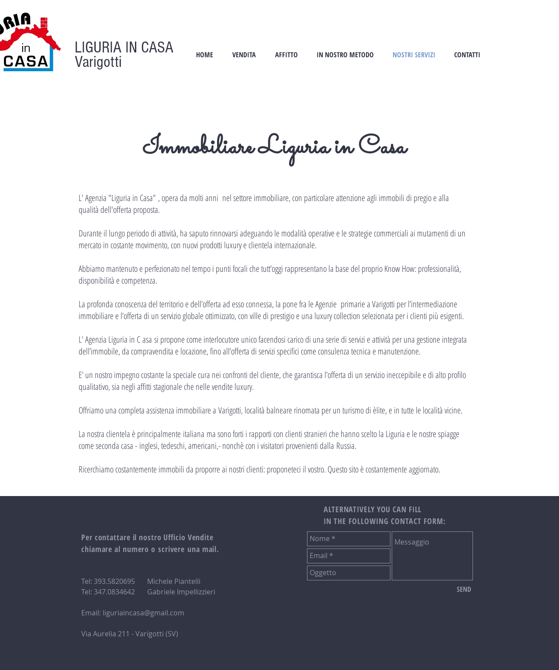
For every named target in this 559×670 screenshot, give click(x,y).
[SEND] (464, 590)
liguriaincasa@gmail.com (143, 613)
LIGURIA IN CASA (124, 47)
